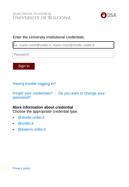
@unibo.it (25, 123)
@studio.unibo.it (31, 117)
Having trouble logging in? (34, 84)
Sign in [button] (24, 66)
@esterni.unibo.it (32, 129)
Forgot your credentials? (33, 93)
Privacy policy (22, 168)
